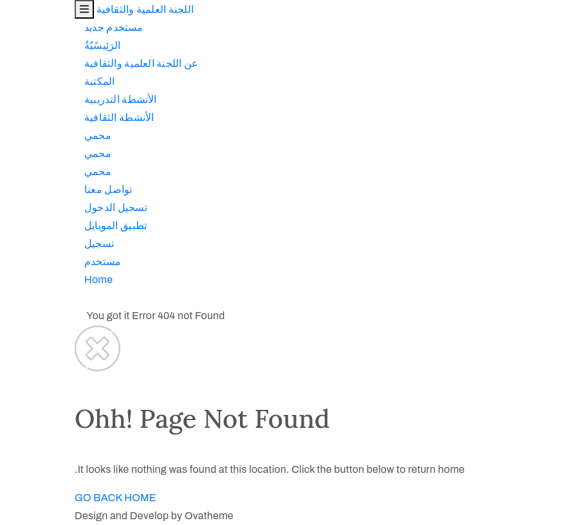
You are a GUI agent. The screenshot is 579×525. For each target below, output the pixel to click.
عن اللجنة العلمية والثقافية (67, 63)
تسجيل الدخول (41, 207)
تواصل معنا (33, 189)
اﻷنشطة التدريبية (46, 99)
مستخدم (28, 261)
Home (24, 279)
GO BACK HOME (41, 497)
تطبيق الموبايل (41, 225)
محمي (23, 135)
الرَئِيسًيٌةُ (28, 45)
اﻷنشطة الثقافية (44, 117)
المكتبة (25, 81)
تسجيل (24, 243)
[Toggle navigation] (9, 9)
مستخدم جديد (39, 27)
